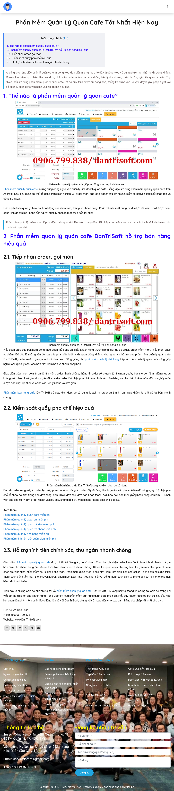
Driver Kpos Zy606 (55, 704)
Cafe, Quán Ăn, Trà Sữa (141, 668)
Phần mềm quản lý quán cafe (20, 189)
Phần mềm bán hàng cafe (19, 392)
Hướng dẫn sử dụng (14, 690)
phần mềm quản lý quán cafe (33, 562)
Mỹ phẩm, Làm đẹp (96, 679)
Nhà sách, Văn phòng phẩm (101, 705)
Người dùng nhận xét (15, 674)
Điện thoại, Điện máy (139, 674)
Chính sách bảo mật (14, 679)
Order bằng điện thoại (15, 685)
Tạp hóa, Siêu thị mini (98, 674)
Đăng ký (84, 772)
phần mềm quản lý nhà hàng (102, 359)
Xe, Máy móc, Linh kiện (140, 694)
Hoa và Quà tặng (137, 705)
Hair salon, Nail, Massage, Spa (145, 679)
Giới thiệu (8, 668)
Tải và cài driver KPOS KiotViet (62, 693)
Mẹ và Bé (133, 700)
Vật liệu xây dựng (96, 694)
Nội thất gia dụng (96, 700)
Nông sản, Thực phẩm (98, 685)
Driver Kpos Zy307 (55, 698)
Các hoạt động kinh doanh (59, 668)
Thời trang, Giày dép (97, 668)
